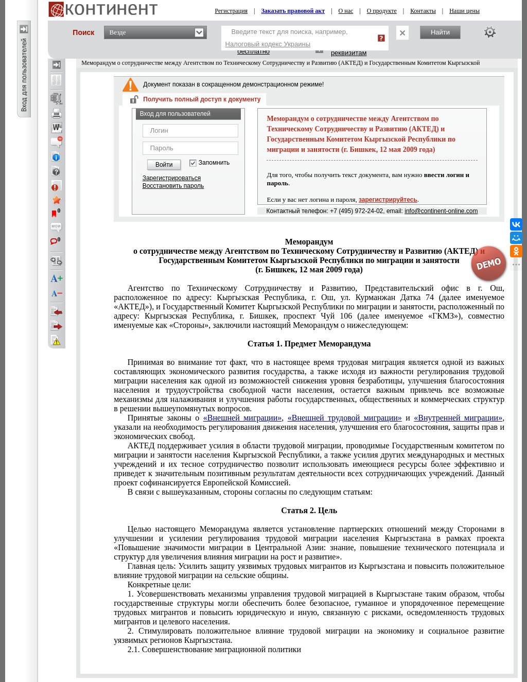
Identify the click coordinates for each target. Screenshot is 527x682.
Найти (440, 32)
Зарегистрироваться (172, 178)
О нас (346, 10)
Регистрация (231, 10)
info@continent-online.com (441, 211)
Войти (164, 164)
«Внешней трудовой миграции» (345, 417)
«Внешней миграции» (242, 417)
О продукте (382, 10)
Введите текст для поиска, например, (286, 38)
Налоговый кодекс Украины (268, 44)
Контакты (423, 10)
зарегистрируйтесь (388, 199)
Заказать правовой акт (293, 10)
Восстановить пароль (173, 185)
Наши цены (464, 10)
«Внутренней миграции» (458, 417)
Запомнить (214, 163)
